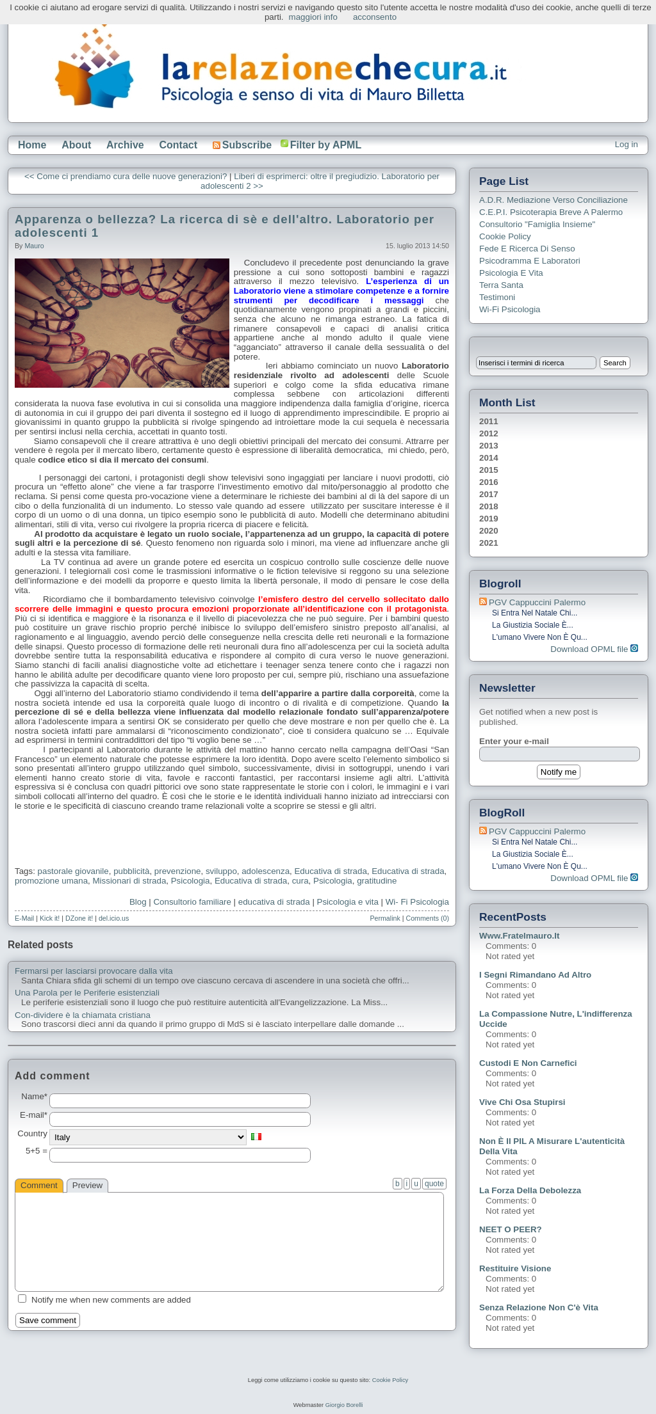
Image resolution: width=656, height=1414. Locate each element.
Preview (87, 1185)
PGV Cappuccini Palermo (537, 602)
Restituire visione (515, 1268)
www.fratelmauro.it (519, 936)
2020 (488, 531)
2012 (488, 433)
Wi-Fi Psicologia (510, 309)
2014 (488, 458)
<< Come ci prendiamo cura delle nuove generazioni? (125, 176)
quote (434, 1183)
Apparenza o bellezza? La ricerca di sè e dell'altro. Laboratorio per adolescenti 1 (224, 225)
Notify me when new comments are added (111, 1300)
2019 (488, 518)
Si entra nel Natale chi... (534, 612)
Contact (178, 144)
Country (32, 1133)
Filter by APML (325, 144)
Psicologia (190, 881)
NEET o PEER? (510, 1229)
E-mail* (33, 1115)
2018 (488, 506)
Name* (34, 1096)
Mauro (34, 246)
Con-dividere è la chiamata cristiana (83, 1015)
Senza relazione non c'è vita (538, 1307)
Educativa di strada (330, 871)
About (76, 144)
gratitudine (377, 881)
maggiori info (313, 17)
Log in (626, 144)
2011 (488, 421)
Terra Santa (501, 285)
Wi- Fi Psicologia (417, 902)
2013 (488, 445)
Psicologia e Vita (511, 273)
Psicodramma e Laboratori (529, 261)
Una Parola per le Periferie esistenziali (87, 993)
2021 (488, 543)
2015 (488, 470)
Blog (138, 902)
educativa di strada (274, 902)
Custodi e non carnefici (528, 1063)
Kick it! (50, 918)
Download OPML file (594, 649)
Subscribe (242, 144)
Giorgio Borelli (344, 1405)
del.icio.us (114, 918)
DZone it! (79, 918)
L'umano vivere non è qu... (539, 637)
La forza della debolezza (530, 1190)
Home (32, 144)
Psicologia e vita (348, 902)
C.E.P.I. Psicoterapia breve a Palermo (551, 212)
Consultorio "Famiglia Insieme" (537, 224)
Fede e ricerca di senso (527, 248)
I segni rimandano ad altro (535, 975)
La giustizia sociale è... (532, 625)
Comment (39, 1185)
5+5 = (36, 1151)
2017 (488, 494)
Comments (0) (427, 918)
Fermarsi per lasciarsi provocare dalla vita (94, 971)
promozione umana (51, 881)
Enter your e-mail (514, 741)
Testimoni (497, 297)
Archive (125, 144)
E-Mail (24, 918)
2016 (488, 482)
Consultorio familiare (192, 902)
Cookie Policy (505, 236)
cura (300, 881)
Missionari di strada (130, 881)
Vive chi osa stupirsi (522, 1102)
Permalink (385, 918)
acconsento (375, 17)
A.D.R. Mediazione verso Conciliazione (553, 200)
